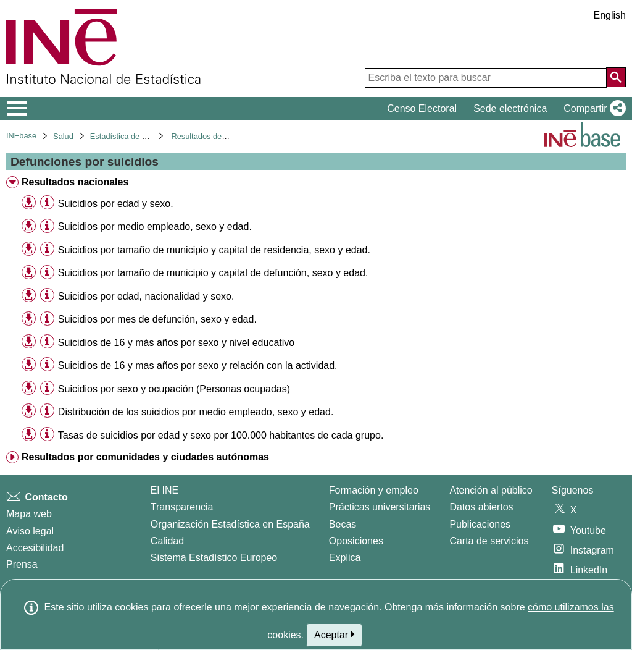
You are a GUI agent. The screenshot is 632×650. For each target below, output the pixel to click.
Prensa (22, 564)
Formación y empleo (373, 490)
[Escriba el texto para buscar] (486, 78)
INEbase (21, 135)
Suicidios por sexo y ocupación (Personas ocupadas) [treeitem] (174, 389)
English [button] (610, 15)
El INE (164, 490)
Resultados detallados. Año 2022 (228, 136)
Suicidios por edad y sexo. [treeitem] (115, 203)
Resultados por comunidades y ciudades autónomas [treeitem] (145, 457)
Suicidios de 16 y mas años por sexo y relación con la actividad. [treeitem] (198, 365)
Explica (345, 557)
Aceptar (334, 634)
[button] (592, 109)
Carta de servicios (488, 541)
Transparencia (182, 507)
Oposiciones (356, 541)
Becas (342, 524)
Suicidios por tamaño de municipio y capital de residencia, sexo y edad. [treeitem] (214, 250)
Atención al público (490, 490)
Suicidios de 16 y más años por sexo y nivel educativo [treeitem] (176, 342)
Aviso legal (30, 531)
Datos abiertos (481, 507)
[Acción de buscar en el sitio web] (616, 77)
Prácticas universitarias (380, 507)
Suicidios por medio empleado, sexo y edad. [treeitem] (155, 226)
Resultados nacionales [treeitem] (75, 182)
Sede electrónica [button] (510, 108)
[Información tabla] (47, 203)
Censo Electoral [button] (422, 108)
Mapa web (29, 514)
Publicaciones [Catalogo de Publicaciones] (479, 524)
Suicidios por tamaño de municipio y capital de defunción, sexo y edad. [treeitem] (213, 273)
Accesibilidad (35, 547)
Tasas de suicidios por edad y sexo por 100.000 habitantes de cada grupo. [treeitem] (220, 435)
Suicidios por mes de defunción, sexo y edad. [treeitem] (157, 319)
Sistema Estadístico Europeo (214, 557)
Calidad (167, 541)
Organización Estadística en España (230, 524)
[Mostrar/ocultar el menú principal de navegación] (17, 109)
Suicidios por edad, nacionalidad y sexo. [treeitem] (146, 296)
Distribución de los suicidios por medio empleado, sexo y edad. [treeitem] (195, 412)
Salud (63, 136)
